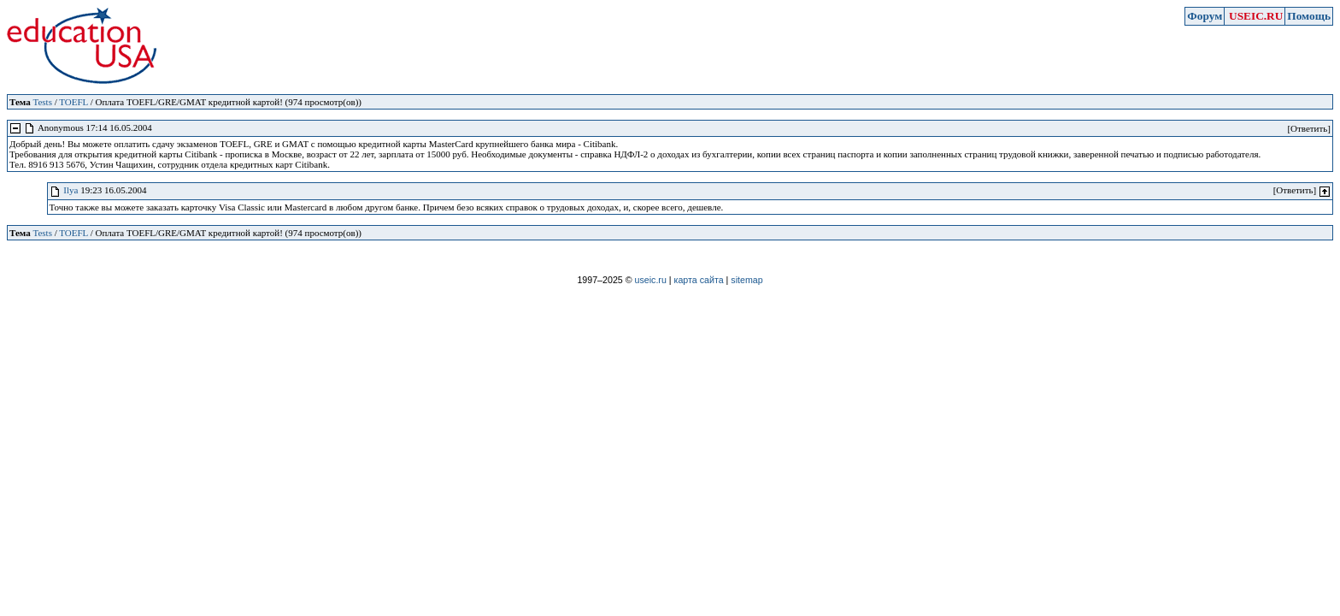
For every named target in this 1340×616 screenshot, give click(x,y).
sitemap (746, 280)
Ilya (70, 190)
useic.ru (651, 280)
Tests (41, 102)
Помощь (1309, 15)
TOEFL (73, 102)
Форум (1204, 15)
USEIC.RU (1256, 15)
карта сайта (699, 280)
